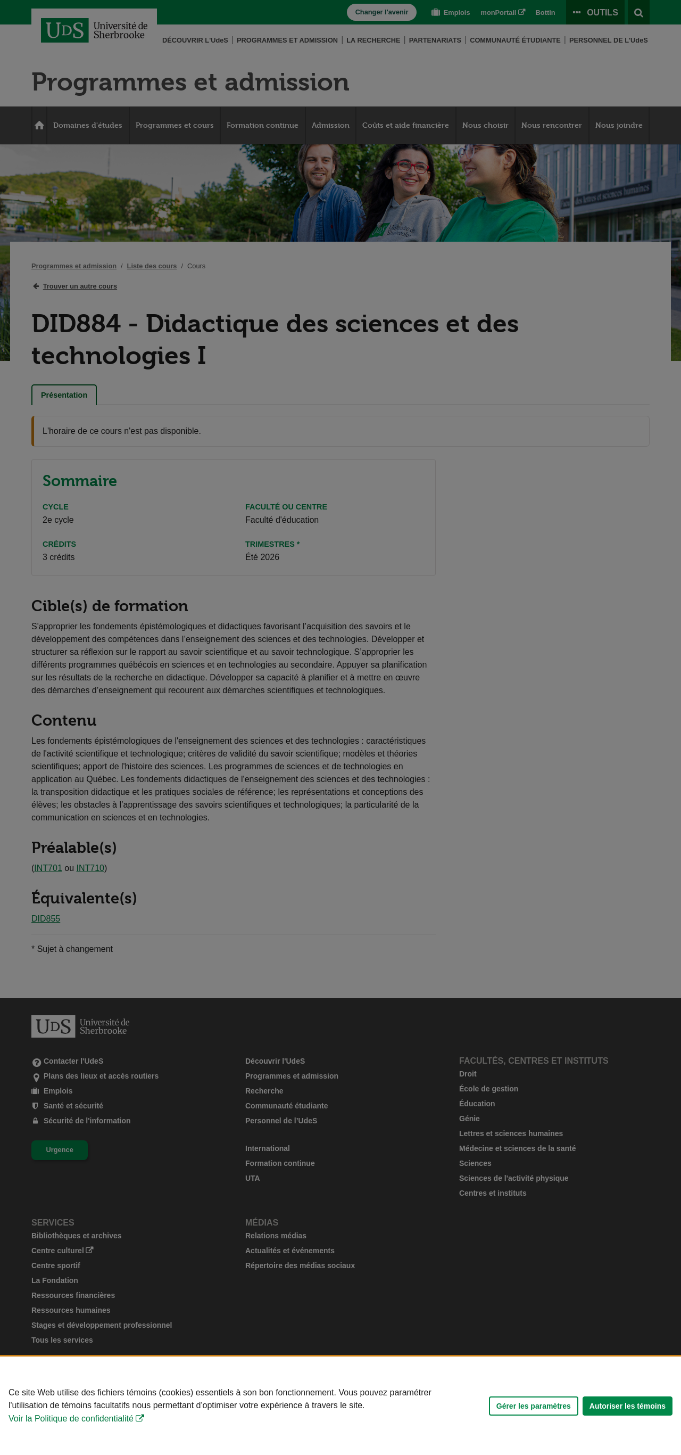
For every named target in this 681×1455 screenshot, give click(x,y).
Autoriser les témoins (627, 1406)
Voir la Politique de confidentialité (71, 1418)
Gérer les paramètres (533, 1406)
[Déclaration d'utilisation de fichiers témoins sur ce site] (340, 1406)
